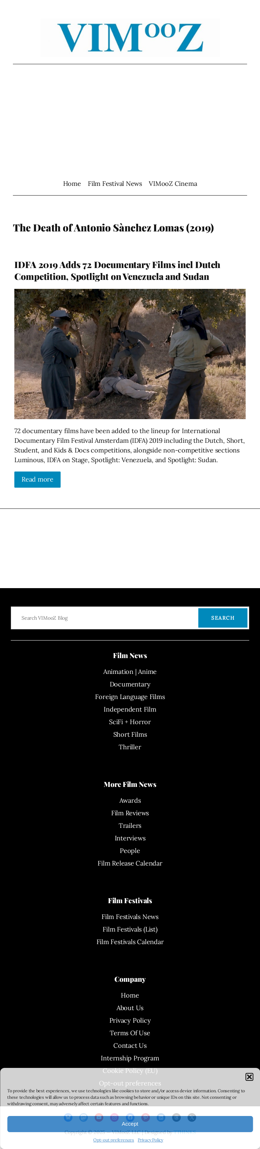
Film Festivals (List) (130, 929)
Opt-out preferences (113, 1140)
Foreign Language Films (130, 697)
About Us (130, 1008)
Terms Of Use (130, 1033)
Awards (130, 800)
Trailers (130, 825)
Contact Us (130, 1045)
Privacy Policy (150, 1140)
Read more (37, 479)
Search (223, 618)
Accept (130, 1124)
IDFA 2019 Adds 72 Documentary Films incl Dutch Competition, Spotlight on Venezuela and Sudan (117, 270)
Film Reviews (130, 813)
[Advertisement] (130, 121)
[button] (249, 1076)
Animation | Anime (130, 671)
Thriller (130, 747)
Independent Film (130, 709)
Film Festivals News (130, 917)
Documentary (130, 684)
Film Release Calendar (130, 863)
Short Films (130, 734)
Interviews (130, 838)
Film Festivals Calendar (130, 942)
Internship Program (130, 1058)
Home (72, 183)
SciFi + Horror (130, 722)
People (130, 850)
